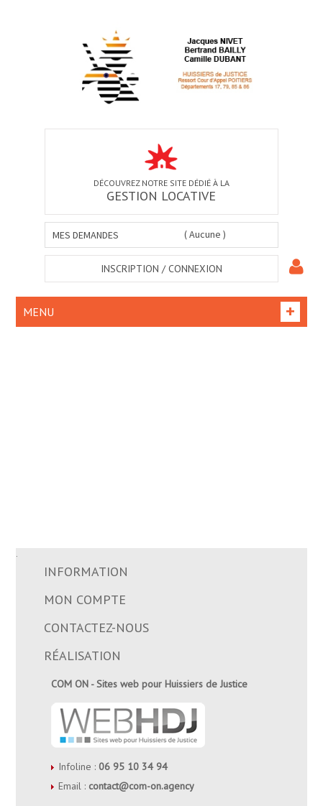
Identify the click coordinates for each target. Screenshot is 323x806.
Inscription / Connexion (161, 268)
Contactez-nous (96, 627)
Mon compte (85, 599)
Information (86, 571)
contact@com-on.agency (141, 785)
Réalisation (82, 655)
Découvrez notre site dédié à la (161, 174)
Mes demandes (86, 234)
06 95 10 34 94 (133, 766)
